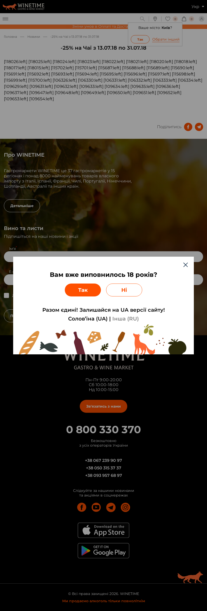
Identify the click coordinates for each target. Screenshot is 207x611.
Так (83, 290)
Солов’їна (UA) (88, 319)
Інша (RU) (125, 319)
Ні (124, 290)
